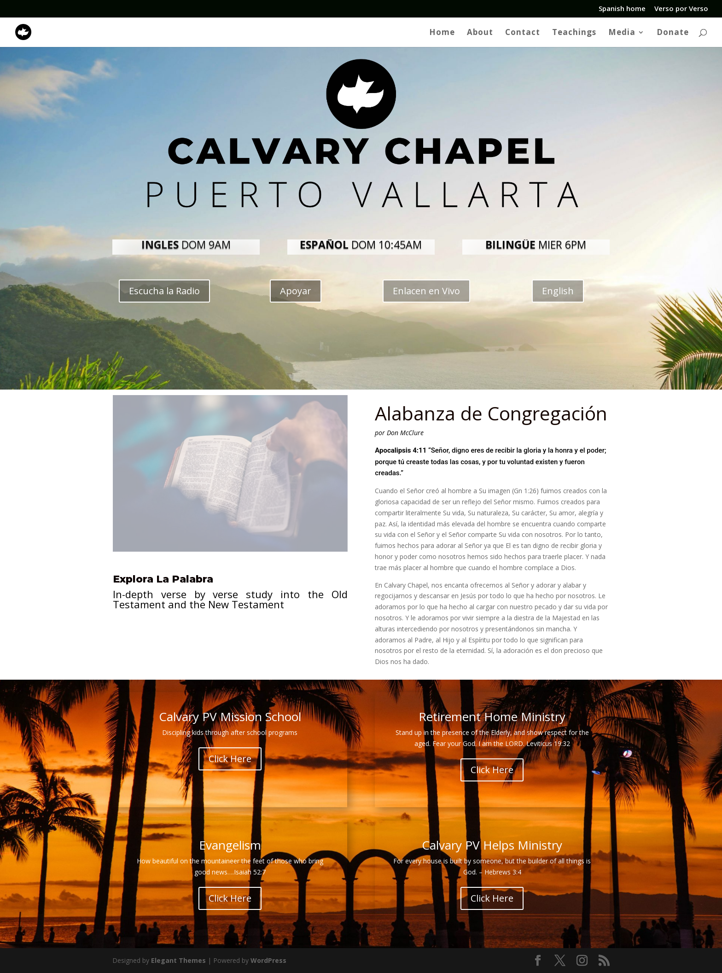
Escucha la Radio (164, 291)
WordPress (268, 960)
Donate (673, 33)
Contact (522, 33)
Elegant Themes (178, 960)
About (480, 33)
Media (621, 33)
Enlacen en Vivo (426, 291)
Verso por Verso (681, 9)
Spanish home (622, 9)
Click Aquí (236, 639)
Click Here (230, 758)
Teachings (574, 33)
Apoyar (295, 291)
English (558, 291)
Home (442, 33)
